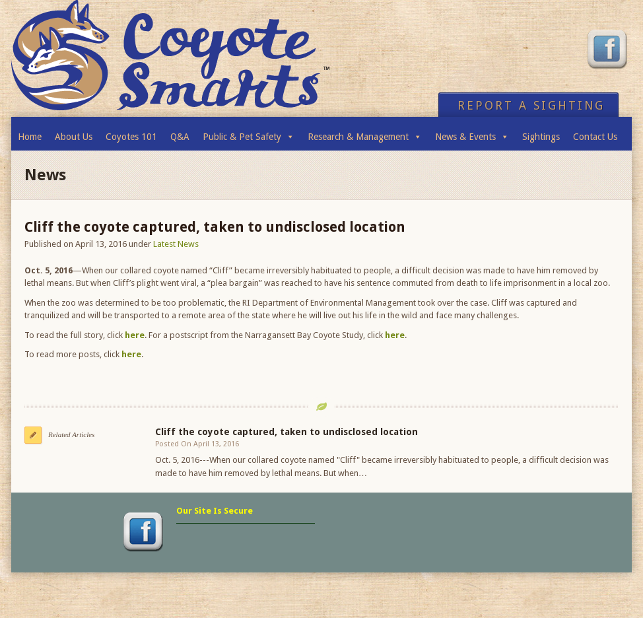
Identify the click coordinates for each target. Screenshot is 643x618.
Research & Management (365, 133)
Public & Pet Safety (248, 133)
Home (30, 136)
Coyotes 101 (131, 136)
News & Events (472, 133)
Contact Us (595, 136)
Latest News (176, 244)
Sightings (541, 136)
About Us (73, 136)
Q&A (179, 136)
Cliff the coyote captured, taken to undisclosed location (286, 432)
